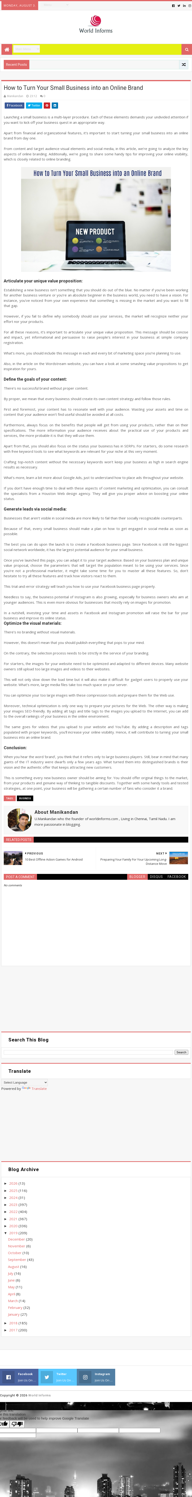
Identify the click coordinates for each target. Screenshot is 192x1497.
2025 (13, 1190)
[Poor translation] (17, 1424)
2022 (13, 1211)
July (11, 1273)
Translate (34, 1088)
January (14, 1314)
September (17, 1259)
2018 (13, 1323)
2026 (13, 1183)
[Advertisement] (96, 999)
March (13, 1300)
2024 (13, 1197)
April (12, 1294)
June (12, 1280)
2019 (13, 1232)
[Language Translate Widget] (24, 1082)
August (14, 1266)
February (15, 1307)
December (17, 1239)
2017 (13, 1330)
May (12, 1287)
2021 (13, 1218)
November (17, 1246)
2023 (13, 1204)
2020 (13, 1225)
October (15, 1252)
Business (25, 798)
